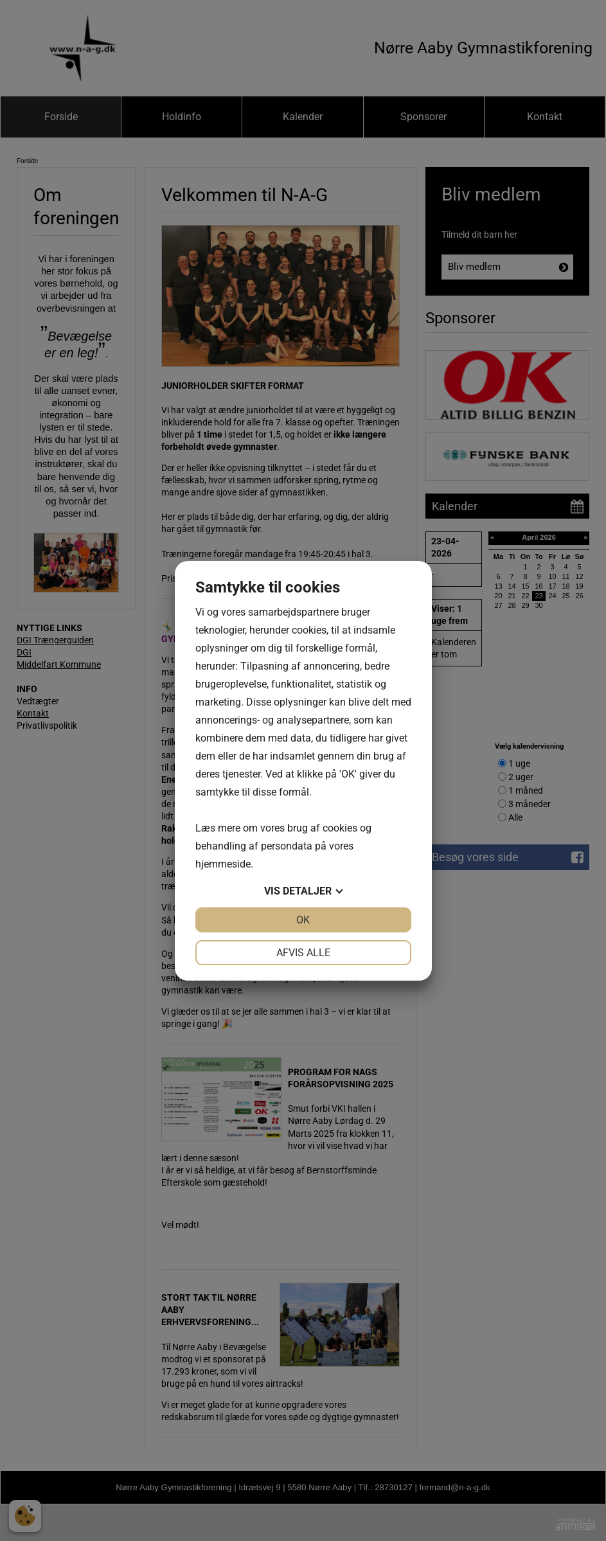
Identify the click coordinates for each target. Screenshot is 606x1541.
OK (303, 920)
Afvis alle (303, 953)
